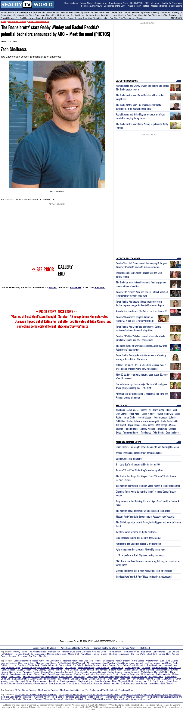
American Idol (39, 12)
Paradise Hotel (175, 15)
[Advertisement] (91, 608)
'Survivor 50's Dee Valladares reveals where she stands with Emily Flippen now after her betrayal (140, 338)
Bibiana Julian (115, 670)
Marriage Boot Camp (127, 15)
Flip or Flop (51, 15)
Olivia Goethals (71, 670)
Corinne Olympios (79, 679)
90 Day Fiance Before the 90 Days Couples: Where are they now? (89, 694)
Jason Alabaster (145, 417)
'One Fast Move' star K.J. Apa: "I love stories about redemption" (144, 576)
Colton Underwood (22, 661)
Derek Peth (125, 679)
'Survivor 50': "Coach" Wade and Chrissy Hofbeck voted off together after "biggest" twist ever (142, 294)
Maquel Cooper (24, 670)
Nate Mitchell (132, 429)
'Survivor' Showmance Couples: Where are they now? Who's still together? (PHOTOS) (135, 319)
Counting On (176, 12)
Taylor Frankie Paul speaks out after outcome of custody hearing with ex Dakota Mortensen (141, 357)
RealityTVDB (136, 3)
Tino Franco (146, 432)
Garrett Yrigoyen (132, 667)
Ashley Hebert (64, 663)
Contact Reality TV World (105, 648)
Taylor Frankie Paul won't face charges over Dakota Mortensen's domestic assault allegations (138, 328)
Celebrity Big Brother (160, 12)
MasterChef (163, 15)
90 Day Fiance (7, 12)
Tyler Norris (158, 432)
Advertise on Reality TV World (75, 648)
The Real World (138, 654)
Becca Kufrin (38, 661)
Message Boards (159, 6)
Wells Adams (147, 672)
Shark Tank (41, 18)
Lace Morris (63, 679)
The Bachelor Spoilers (48, 690)
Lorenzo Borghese (18, 665)
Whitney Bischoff (81, 674)
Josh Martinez (127, 683)
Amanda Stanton (139, 676)
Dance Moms (6, 15)
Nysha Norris (15, 672)
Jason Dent (154, 683)
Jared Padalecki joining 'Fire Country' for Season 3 (138, 538)
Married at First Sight (147, 15)
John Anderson (160, 417)
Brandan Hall (145, 410)
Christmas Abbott (102, 683)
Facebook (75, 287)
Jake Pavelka (109, 663)
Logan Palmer (134, 425)
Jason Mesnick (136, 663)
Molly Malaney (147, 674)
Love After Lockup (109, 15)
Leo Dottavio (70, 667)
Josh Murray (66, 674)
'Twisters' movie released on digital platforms (136, 532)
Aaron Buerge (109, 665)
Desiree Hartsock (9, 663)
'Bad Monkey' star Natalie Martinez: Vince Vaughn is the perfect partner (148, 485)
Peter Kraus (53, 674)
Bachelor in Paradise (100, 12)
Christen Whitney (85, 681)
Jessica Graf (86, 683)
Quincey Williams (147, 429)
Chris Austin (158, 410)
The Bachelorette (131, 12)
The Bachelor (116, 12)
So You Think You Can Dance (60, 18)
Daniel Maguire (40, 681)
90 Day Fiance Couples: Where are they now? (36, 694)
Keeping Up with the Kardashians (85, 15)
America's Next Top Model (77, 12)
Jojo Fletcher (95, 661)
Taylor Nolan (112, 679)
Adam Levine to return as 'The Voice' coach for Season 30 (141, 311)
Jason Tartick (117, 667)
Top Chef (114, 18)
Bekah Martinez (146, 670)
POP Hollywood (152, 3)
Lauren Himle (50, 679)
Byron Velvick (65, 665)
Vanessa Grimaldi (98, 672)
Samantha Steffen (20, 679)
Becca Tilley (79, 676)
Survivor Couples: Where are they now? (132, 699)
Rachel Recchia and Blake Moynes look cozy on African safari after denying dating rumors (140, 116)
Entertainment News (118, 3)
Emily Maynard (37, 663)
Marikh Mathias (163, 670)
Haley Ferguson (122, 676)
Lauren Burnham (160, 667)
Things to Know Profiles (138, 6)
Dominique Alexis (68, 681)
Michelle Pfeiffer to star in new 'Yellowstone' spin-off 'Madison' (144, 571)
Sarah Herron (159, 681)
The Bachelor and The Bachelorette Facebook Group (109, 690)
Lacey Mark (14, 681)
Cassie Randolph (137, 665)
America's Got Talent (55, 12)
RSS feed (100, 287)
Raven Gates (138, 679)
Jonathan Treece (102, 681)
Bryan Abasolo (81, 672)
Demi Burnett (43, 667)
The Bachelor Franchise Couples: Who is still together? (77, 697)
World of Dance (136, 18)
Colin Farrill (171, 410)
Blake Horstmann (86, 667)
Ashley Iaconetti (155, 676)
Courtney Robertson (130, 674)
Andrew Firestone (93, 665)
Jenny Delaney (39, 670)
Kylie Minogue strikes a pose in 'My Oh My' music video (141, 549)
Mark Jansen (141, 683)
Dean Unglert (15, 676)
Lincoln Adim (57, 667)
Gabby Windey (148, 413)
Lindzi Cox (5, 679)
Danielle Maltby (161, 672)
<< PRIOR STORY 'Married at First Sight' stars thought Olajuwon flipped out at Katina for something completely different (33, 319)
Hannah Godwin (170, 665)
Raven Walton (40, 683)
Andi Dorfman (152, 661)
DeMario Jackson (97, 679)
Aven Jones (132, 410)
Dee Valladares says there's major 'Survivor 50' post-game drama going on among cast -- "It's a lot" (141, 386)
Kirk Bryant (121, 425)
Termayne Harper (130, 432)
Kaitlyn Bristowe (123, 661)
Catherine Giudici (111, 674)
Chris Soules (138, 661)
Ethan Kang (134, 413)
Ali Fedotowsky (94, 663)
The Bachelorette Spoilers (72, 690)
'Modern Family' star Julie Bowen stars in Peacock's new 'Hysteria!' (145, 516)
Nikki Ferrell (96, 674)
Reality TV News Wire (172, 3)
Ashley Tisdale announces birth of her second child (139, 453)
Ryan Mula (162, 429)
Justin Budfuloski (169, 421)
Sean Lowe (23, 663)
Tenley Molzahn (163, 674)
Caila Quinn (92, 676)
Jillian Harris (122, 663)
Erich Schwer (121, 413)
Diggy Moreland (119, 681)
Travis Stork (33, 665)
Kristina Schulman (31, 676)
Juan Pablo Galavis (169, 661)
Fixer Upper (40, 15)
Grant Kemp (172, 681)
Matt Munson (168, 679)
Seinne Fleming (55, 670)
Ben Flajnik (51, 663)
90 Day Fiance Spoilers (25, 690)
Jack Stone (26, 681)
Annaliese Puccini (31, 672)
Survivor (78, 18)
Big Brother (145, 12)
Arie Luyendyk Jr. (54, 661)
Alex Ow (115, 683)
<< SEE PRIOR (43, 269)
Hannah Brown (29, 667)
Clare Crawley (65, 676)
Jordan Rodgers (114, 672)
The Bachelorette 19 (38, 22)
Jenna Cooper (8, 670)
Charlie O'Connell (49, 665)
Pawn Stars (86, 654)
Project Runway (8, 18)
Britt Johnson (101, 670)
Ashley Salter (36, 679)
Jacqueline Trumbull (63, 672)
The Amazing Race (23, 12)
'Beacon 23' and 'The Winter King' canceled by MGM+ (139, 470)
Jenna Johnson (8, 683)
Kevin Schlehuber (25, 683)
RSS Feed (145, 648)
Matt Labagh (161, 425)
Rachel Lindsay (70, 661)
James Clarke (129, 417)
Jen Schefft (78, 665)
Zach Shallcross (172, 432)
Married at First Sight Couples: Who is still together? (89, 699)
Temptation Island (101, 18)
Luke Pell (147, 681)
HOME (3, 22)
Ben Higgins (108, 661)
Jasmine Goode (153, 679)
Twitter (52, 287)
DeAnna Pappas (152, 663)
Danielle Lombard (49, 676)
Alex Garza (120, 410)
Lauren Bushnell (131, 672)
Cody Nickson (73, 683)
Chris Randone (102, 667)
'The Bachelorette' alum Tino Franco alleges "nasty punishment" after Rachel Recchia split (138, 106)
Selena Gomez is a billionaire (129, 458)
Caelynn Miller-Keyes (10, 667)
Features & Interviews (91, 6)
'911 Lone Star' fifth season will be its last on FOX (138, 464)
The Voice (124, 18)
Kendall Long (175, 667)
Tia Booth (146, 667)
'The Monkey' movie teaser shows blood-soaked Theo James (143, 511)
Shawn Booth (40, 674)
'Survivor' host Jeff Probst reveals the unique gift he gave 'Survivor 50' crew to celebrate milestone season (141, 265)
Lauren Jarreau (87, 670)
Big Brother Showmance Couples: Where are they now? (37, 699)
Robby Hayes (134, 681)
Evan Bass (15, 674)
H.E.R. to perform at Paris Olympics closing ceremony (139, 555)
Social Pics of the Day (114, 6)
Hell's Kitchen (63, 15)
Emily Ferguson (106, 676)
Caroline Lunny (131, 670)
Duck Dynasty (172, 652)
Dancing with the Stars (24, 15)
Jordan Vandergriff (151, 421)
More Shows (176, 18)
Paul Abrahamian (57, 683)
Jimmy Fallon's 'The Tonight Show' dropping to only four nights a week (147, 447)
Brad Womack (78, 663)
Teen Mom (87, 18)
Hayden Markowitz (165, 413)
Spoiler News (101, 3)
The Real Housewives (25, 18)
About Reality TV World (44, 648)
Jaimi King (53, 681)
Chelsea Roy (47, 672)
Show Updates (71, 3)
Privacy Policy (128, 648)
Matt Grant (166, 663)
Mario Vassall (148, 425)
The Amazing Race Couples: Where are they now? (144, 694)
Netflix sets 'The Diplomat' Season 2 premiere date (138, 543)
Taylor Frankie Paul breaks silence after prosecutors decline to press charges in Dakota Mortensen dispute (140, 303)
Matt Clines (166, 683)
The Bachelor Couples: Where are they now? (125, 697)
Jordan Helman (133, 421)
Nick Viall (83, 661)
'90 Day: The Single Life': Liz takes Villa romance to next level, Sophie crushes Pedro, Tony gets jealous (141, 367)
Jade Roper (26, 674)
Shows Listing (175, 6)
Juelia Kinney (171, 676)
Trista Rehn (122, 665)
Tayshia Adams (154, 665)
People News (86, 3)
